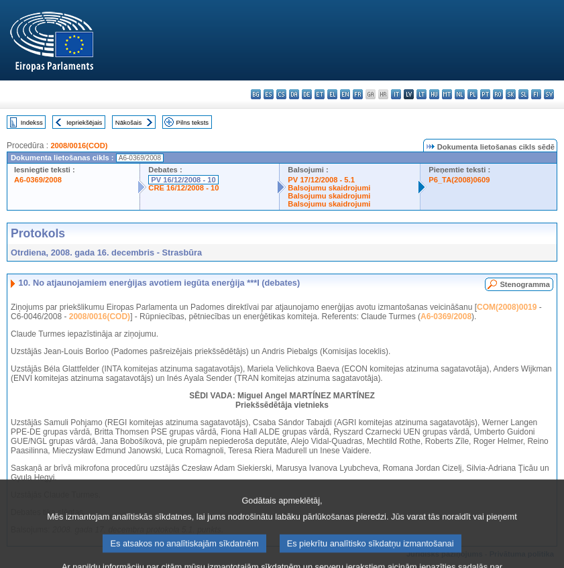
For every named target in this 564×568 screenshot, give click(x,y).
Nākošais (128, 122)
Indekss (32, 122)
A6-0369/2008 (38, 180)
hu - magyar (434, 94)
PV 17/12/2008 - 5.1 (321, 180)
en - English (345, 94)
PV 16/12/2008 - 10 (183, 180)
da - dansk (294, 94)
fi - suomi (536, 94)
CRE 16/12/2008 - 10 (183, 188)
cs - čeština (281, 94)
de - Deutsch (307, 94)
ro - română (498, 94)
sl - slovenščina (523, 94)
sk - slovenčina (511, 94)
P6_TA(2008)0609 (459, 180)
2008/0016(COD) (78, 145)
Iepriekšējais (84, 122)
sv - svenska (549, 94)
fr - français (358, 94)
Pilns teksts (192, 122)
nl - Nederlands (460, 94)
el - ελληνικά (332, 94)
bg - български (256, 94)
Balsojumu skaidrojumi (329, 188)
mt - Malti (447, 94)
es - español (269, 94)
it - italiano (396, 94)
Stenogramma (525, 284)
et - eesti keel (320, 94)
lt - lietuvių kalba (421, 94)
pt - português (485, 94)
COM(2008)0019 (507, 307)
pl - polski (472, 94)
